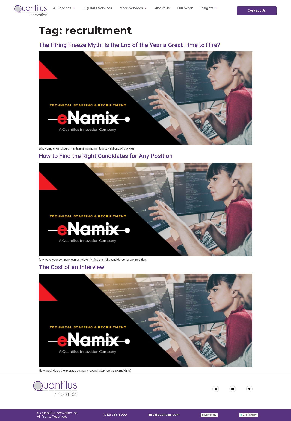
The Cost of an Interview (71, 267)
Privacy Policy (209, 415)
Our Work (185, 8)
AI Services (64, 8)
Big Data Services (97, 8)
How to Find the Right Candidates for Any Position (106, 155)
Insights (209, 8)
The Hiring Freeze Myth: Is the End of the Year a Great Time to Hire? (129, 44)
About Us (162, 8)
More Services (133, 8)
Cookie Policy (249, 415)
